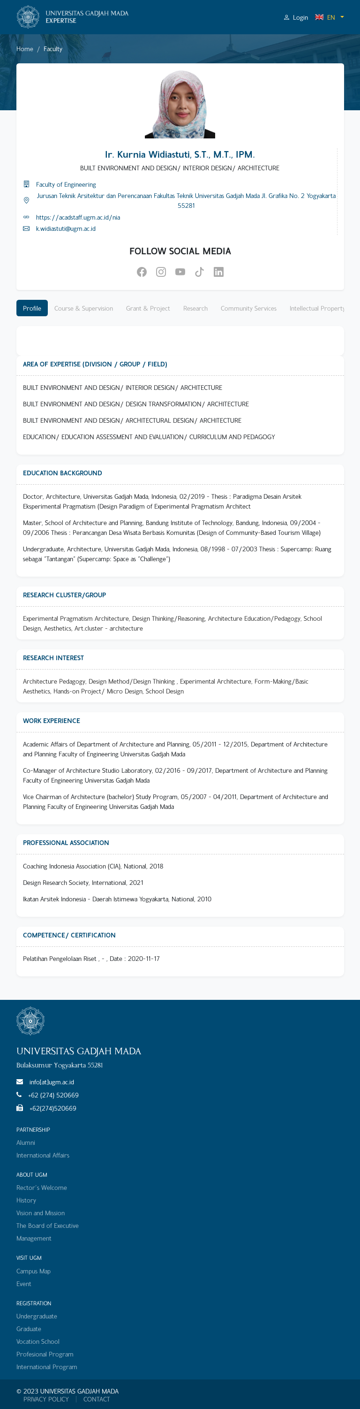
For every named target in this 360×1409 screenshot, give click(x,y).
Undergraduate (36, 1316)
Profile (32, 308)
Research (195, 308)
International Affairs (42, 1155)
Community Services (249, 308)
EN (325, 17)
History (26, 1200)
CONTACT (96, 1399)
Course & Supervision (83, 308)
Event (23, 1283)
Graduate (28, 1329)
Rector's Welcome (41, 1187)
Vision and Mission (40, 1213)
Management (34, 1238)
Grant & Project (148, 308)
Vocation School (38, 1341)
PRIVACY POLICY (46, 1399)
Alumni (25, 1142)
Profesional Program (45, 1354)
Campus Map (33, 1271)
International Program (46, 1367)
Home (24, 49)
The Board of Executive (47, 1225)
